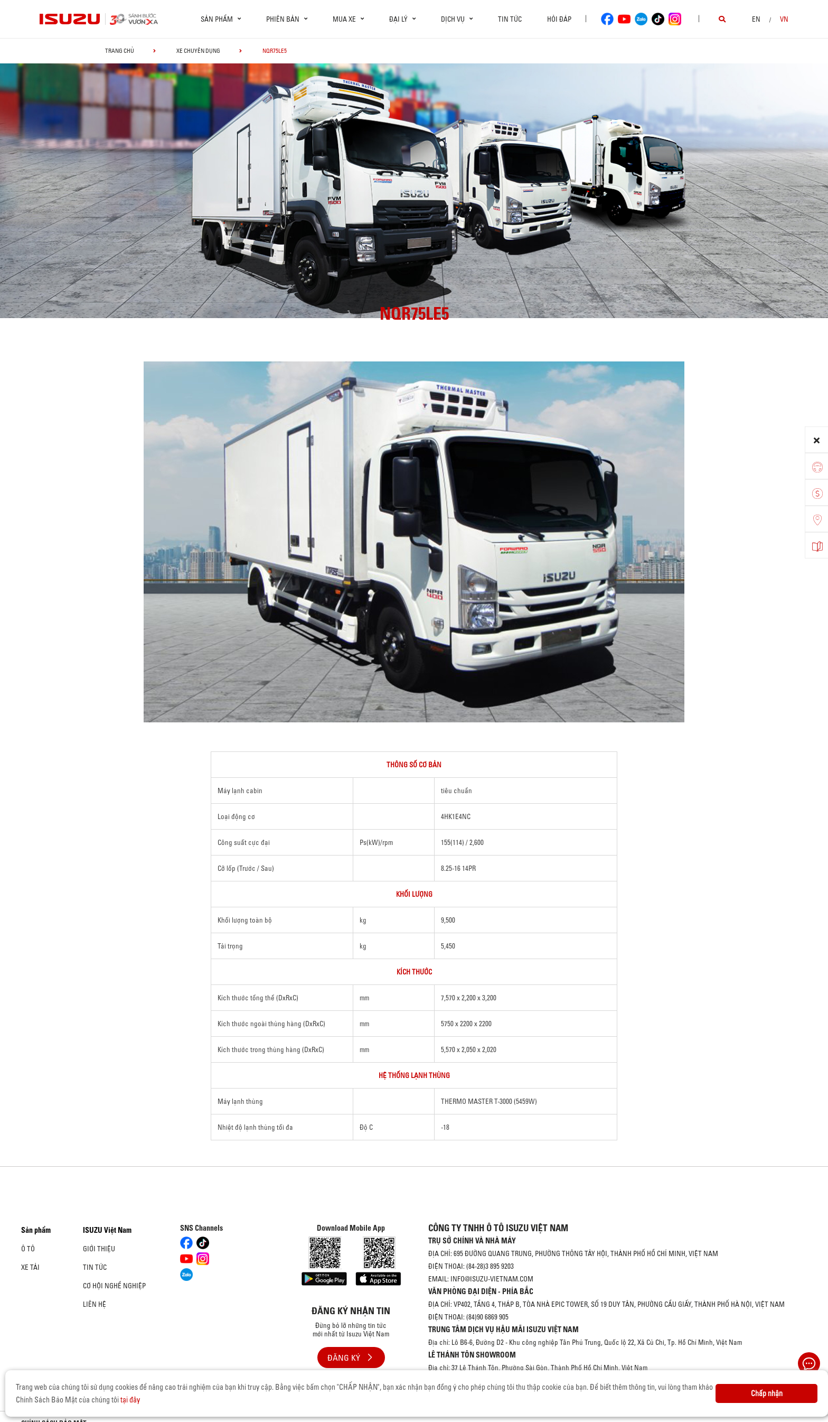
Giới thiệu (99, 1248)
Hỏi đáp (559, 19)
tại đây (130, 1400)
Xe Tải (30, 1267)
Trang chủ (119, 50)
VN (784, 19)
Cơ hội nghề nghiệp (114, 1285)
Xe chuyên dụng (198, 50)
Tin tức (510, 19)
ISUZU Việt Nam (107, 1230)
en (756, 19)
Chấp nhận (767, 1393)
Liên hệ (94, 1304)
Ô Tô (28, 1248)
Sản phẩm (36, 1230)
